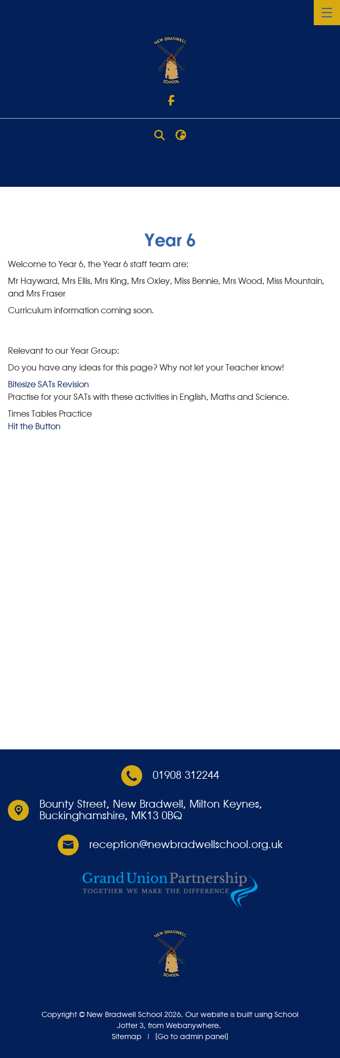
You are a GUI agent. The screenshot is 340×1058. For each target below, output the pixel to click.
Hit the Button (34, 426)
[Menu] (327, 12)
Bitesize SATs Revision (48, 384)
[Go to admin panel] (192, 1037)
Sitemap (127, 1037)
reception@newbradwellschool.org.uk (186, 845)
